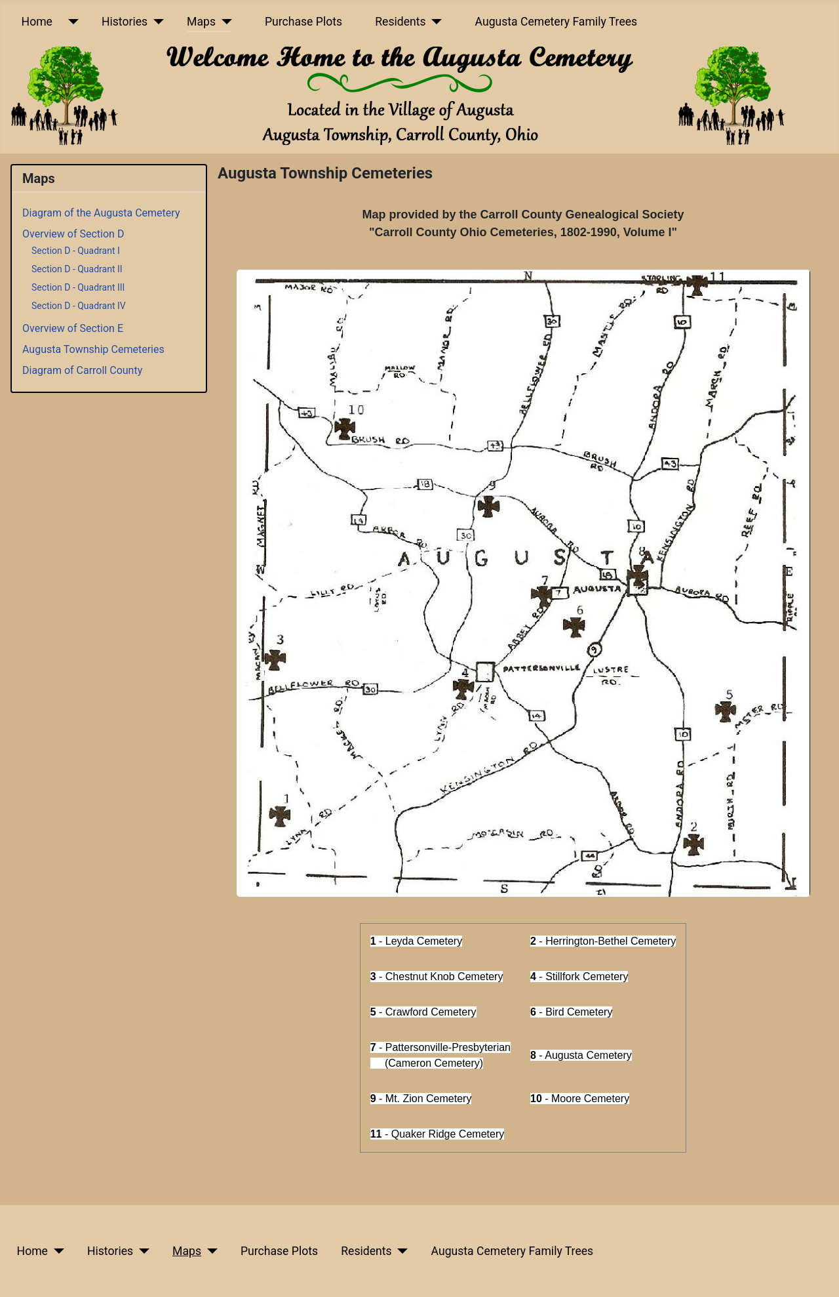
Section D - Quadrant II (77, 269)
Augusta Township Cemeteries (93, 349)
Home (37, 21)
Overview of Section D (73, 234)
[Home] (70, 21)
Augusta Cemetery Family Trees (556, 21)
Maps (201, 21)
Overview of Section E (72, 328)
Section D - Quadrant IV (78, 305)
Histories (124, 21)
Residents (400, 21)
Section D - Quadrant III (78, 287)
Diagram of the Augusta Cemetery (101, 213)
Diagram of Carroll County (82, 370)
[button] (523, 583)
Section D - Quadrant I (75, 250)
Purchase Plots (303, 21)
